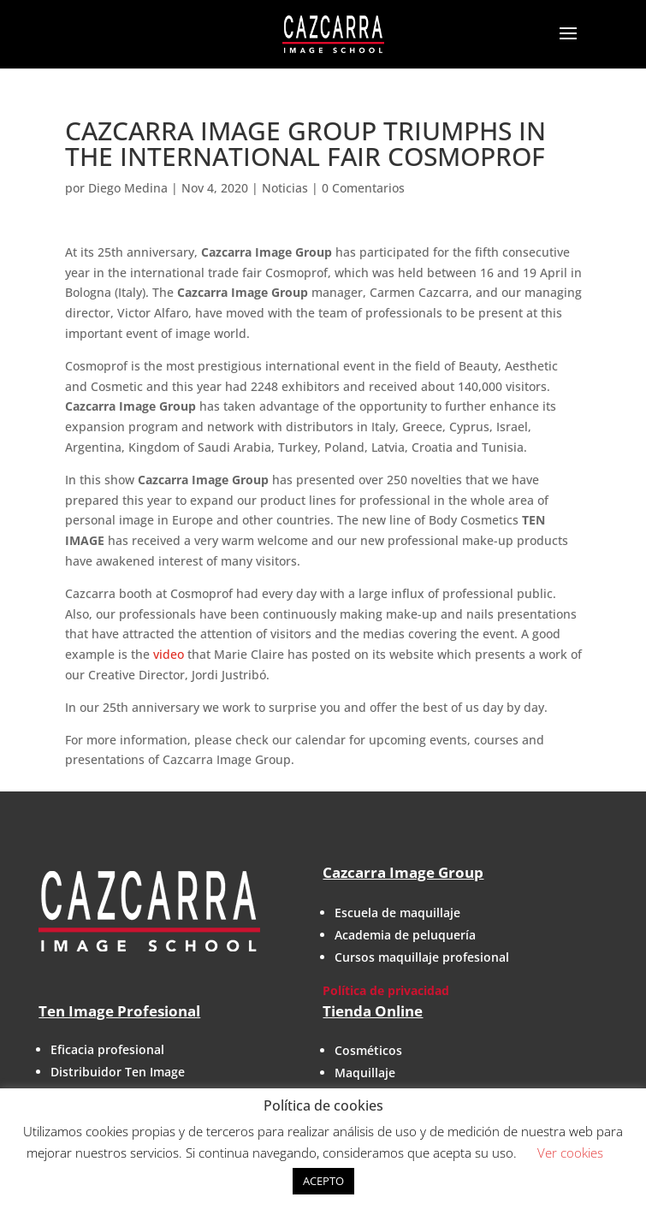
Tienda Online (373, 1011)
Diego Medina (128, 188)
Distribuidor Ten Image (117, 1072)
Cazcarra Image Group (403, 872)
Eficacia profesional (107, 1049)
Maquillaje (365, 1072)
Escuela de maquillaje (397, 912)
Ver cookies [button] (570, 1152)
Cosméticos (368, 1050)
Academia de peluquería (405, 935)
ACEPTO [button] (323, 1180)
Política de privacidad (386, 990)
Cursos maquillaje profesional (422, 957)
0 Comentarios (363, 188)
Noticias (285, 188)
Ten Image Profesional (119, 1011)
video (168, 654)
